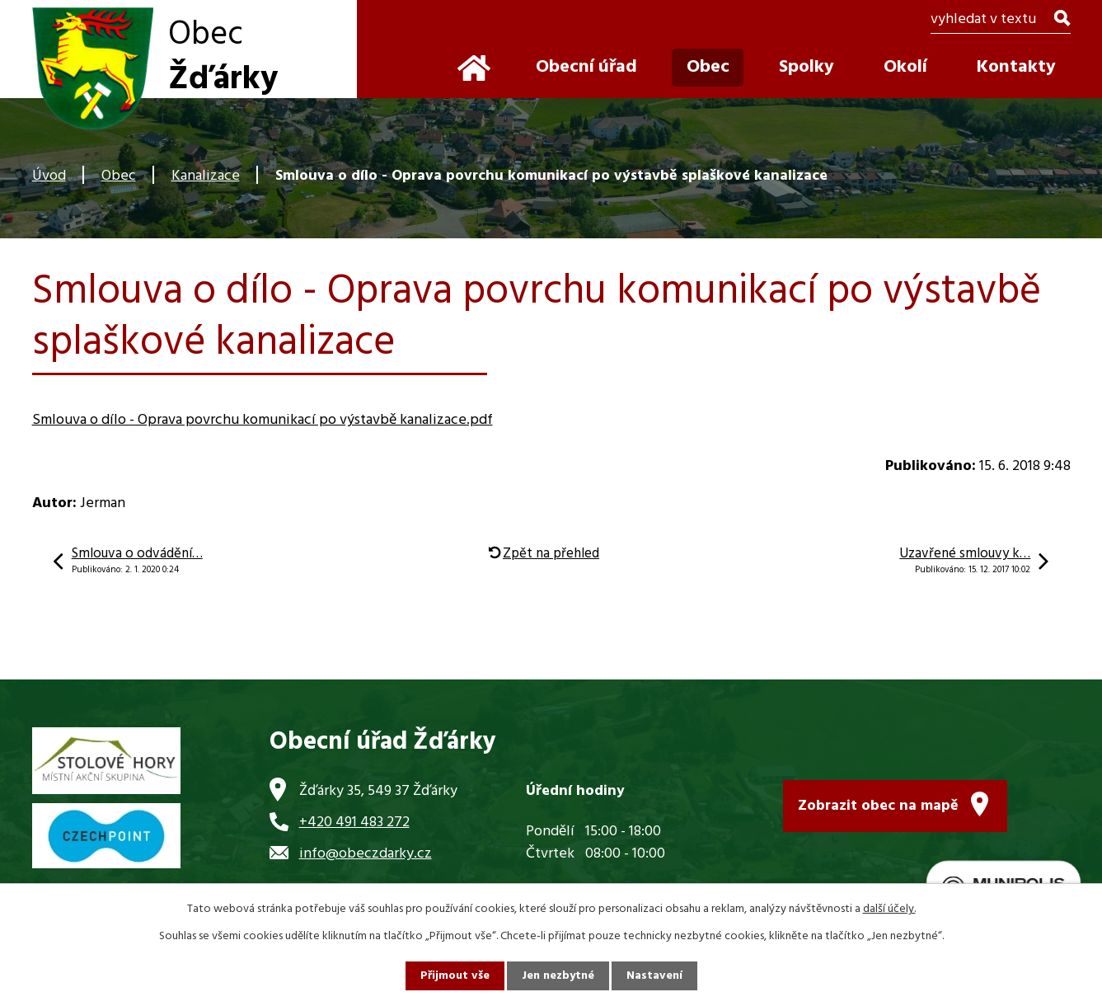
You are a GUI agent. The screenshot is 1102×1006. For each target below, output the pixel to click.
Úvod (49, 176)
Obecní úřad (586, 67)
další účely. (889, 909)
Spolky (806, 67)
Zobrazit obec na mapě (878, 806)
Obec (118, 176)
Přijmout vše (455, 975)
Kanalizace (205, 176)
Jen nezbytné (558, 975)
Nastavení (654, 975)
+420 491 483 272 (354, 822)
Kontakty (1016, 67)
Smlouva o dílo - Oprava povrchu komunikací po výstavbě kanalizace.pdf (262, 420)
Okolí (905, 67)
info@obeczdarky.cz (365, 854)
